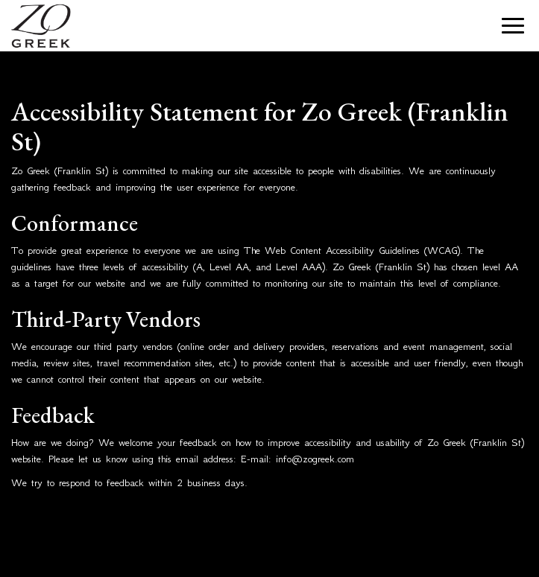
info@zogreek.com (315, 459)
